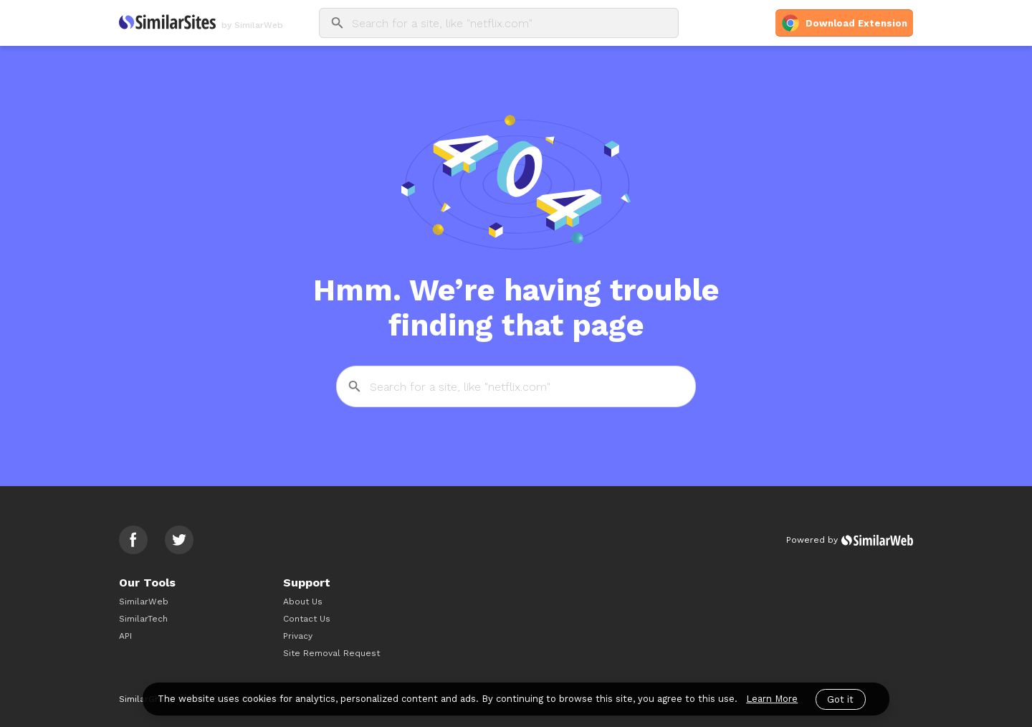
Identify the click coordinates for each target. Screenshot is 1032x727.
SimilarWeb (143, 602)
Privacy (297, 636)
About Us (302, 602)
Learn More (772, 698)
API (125, 636)
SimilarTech (143, 619)
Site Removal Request (331, 653)
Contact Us (306, 619)
